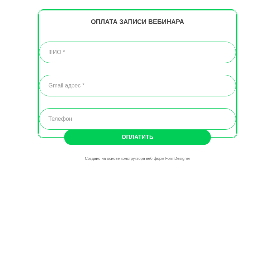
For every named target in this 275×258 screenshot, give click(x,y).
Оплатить (137, 137)
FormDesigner (177, 158)
